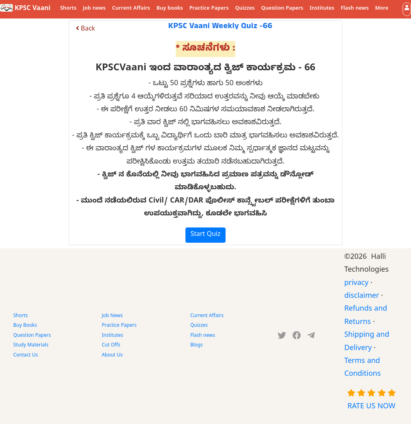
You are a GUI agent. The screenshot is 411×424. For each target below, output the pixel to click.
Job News (112, 316)
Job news (94, 8)
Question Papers (282, 8)
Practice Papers (209, 8)
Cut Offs (111, 345)
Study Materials (31, 345)
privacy (356, 284)
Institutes (322, 8)
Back (85, 29)
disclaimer (361, 297)
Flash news (355, 8)
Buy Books (25, 326)
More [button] (382, 8)
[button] (407, 9)
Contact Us (25, 355)
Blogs (196, 345)
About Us (112, 355)
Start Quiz (206, 235)
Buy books (170, 8)
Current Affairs (131, 8)
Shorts (68, 8)
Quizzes (245, 8)
